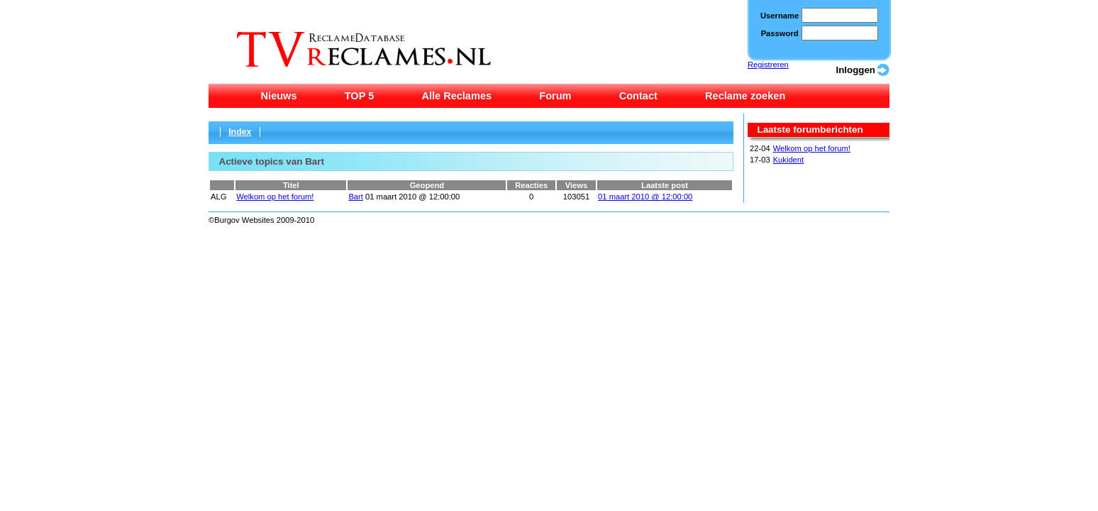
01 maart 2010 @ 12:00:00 (645, 196)
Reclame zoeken (745, 95)
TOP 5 (360, 95)
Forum (555, 95)
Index (239, 132)
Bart (355, 196)
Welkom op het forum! (811, 148)
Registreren (768, 64)
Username (779, 15)
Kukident (788, 159)
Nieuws (279, 95)
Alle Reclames (456, 95)
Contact (638, 95)
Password (780, 33)
